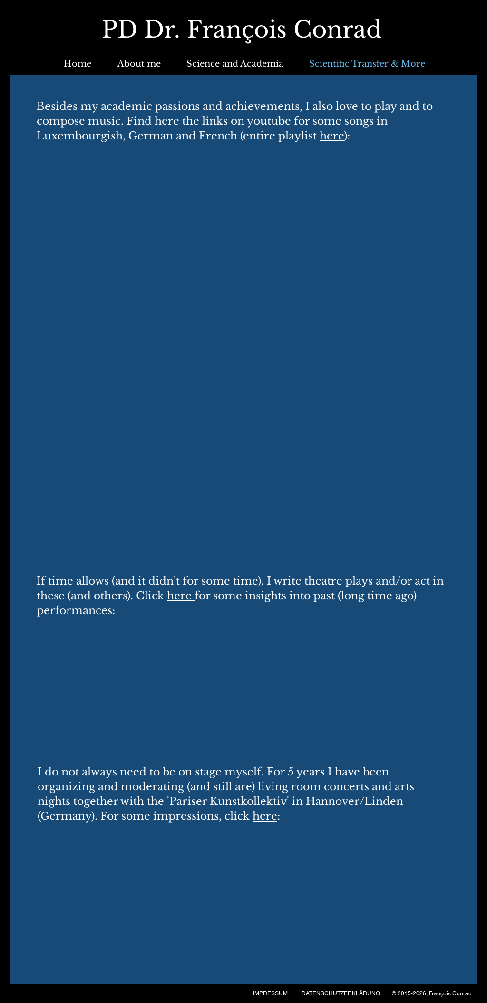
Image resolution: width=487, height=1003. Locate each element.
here (332, 135)
